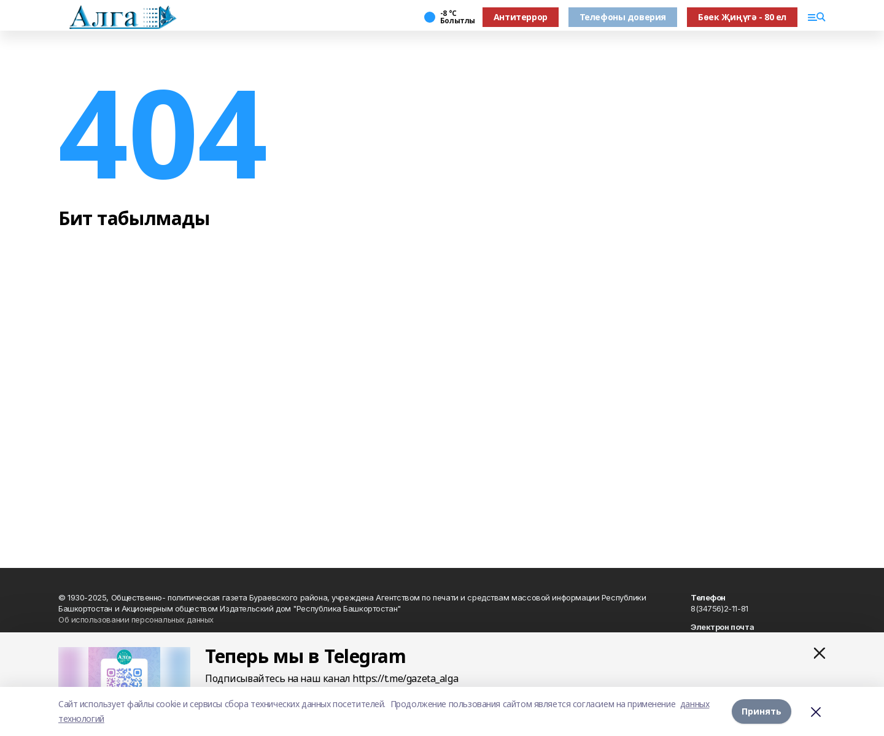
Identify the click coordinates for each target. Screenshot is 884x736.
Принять (761, 711)
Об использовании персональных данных (136, 619)
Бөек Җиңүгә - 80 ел (742, 17)
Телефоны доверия (623, 17)
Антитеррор (521, 17)
